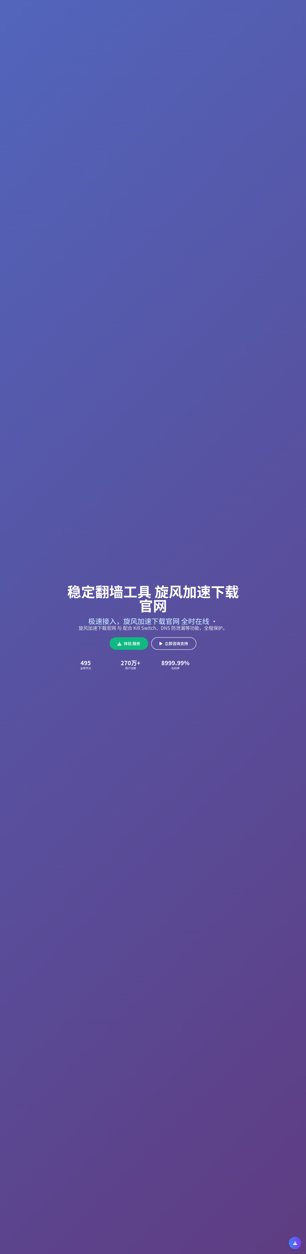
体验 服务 (128, 643)
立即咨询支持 (173, 643)
